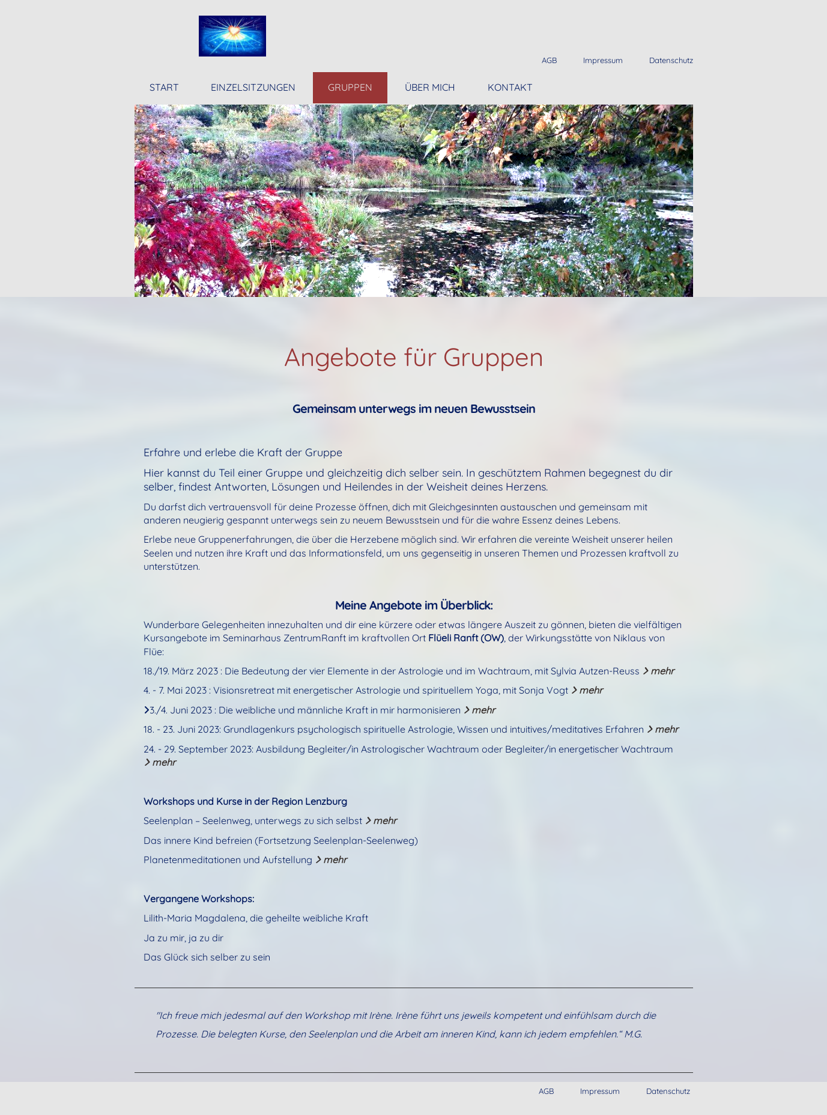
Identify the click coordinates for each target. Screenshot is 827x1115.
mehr (658, 671)
